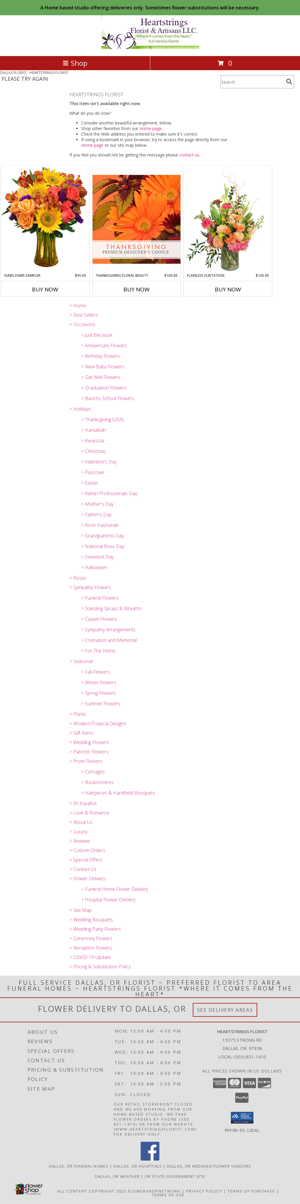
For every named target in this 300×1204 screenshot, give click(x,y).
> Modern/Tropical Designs (97, 723)
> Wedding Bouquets (91, 919)
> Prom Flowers (86, 761)
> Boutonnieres (97, 782)
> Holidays (80, 409)
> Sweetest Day (97, 557)
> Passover (93, 472)
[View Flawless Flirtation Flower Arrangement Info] (228, 219)
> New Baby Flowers (103, 366)
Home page (150, 128)
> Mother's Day (97, 504)
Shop (75, 63)
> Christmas (93, 451)
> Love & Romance (89, 813)
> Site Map (80, 910)
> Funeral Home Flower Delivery (114, 889)
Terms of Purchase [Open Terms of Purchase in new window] (251, 1191)
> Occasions (82, 324)
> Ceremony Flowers (90, 938)
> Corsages (93, 771)
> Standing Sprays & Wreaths (111, 608)
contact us (189, 155)
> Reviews (79, 841)
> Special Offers (85, 859)
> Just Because (96, 335)
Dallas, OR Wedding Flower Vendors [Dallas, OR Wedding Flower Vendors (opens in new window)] (209, 1166)
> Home (77, 305)
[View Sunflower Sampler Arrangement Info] (45, 219)
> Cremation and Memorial (109, 640)
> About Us (81, 822)
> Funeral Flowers (100, 598)
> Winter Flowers (98, 682)
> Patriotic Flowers (88, 751)
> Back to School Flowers (107, 398)
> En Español (82, 803)
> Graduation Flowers (104, 388)
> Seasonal (81, 661)
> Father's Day (96, 514)
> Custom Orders (87, 850)
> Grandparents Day (102, 535)
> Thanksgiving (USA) (102, 419)
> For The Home (98, 650)
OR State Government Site (175, 1176)
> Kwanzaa (92, 440)
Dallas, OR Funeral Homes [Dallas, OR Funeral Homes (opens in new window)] (79, 1166)
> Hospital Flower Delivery (108, 899)
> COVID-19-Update (90, 957)
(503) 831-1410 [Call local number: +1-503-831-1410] (250, 1057)
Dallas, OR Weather (117, 1176)
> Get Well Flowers (100, 377)
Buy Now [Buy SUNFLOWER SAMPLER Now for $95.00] (45, 289)
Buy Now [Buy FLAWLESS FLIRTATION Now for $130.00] (228, 289)
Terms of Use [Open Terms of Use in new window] (168, 1195)
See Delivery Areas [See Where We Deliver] (225, 1009)
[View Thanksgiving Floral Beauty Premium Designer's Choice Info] (136, 219)
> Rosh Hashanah (100, 525)
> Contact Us (82, 869)
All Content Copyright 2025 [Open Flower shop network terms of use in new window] (92, 1191)
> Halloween (94, 567)
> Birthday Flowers (100, 356)
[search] (289, 81)
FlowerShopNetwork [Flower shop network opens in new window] (154, 1191)
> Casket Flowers (99, 619)
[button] (242, 1118)
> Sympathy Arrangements (108, 629)
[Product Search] (252, 81)
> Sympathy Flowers (90, 587)
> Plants (77, 714)
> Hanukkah (93, 430)
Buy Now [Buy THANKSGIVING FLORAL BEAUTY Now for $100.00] (136, 289)
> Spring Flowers (98, 693)
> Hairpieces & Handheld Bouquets (118, 793)
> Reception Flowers (90, 948)
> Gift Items (81, 733)
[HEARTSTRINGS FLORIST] (150, 47)
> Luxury (78, 831)
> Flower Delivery (87, 878)
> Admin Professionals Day (109, 493)
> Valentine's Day (99, 461)
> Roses (77, 578)
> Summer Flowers (100, 703)
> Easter (89, 483)
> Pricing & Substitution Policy (100, 966)
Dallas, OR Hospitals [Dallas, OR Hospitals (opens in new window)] (138, 1166)
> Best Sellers (83, 315)
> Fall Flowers (95, 672)
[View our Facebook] (150, 1159)
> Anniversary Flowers (104, 345)
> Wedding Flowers (89, 742)
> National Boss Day (102, 546)
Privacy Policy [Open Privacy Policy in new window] (204, 1191)
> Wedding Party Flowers (95, 929)
